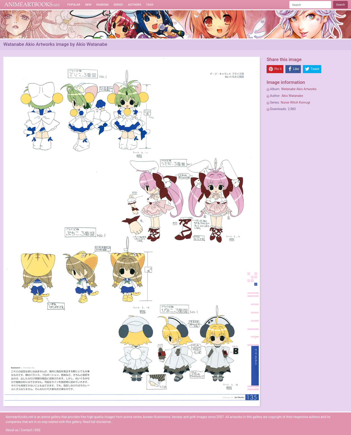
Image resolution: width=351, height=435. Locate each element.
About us (12, 430)
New (88, 4)
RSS (37, 430)
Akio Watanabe (292, 96)
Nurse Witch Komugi (295, 102)
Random (102, 4)
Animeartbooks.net (32, 4)
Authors (134, 4)
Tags (149, 4)
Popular (73, 4)
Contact (26, 430)
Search (340, 4)
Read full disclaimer (97, 422)
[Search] (310, 4)
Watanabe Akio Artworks (299, 89)
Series (118, 4)
